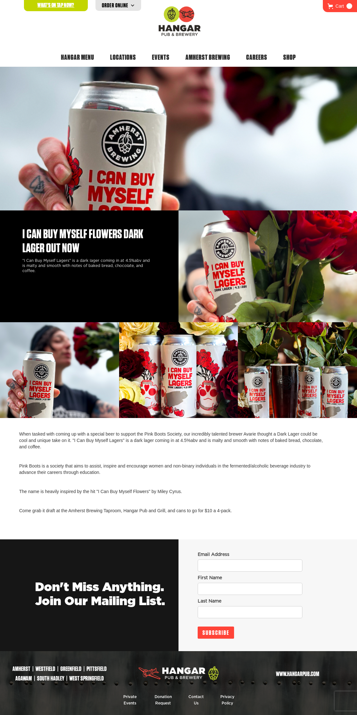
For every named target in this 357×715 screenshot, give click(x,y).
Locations (123, 57)
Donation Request (163, 700)
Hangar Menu (77, 57)
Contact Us (196, 700)
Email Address (213, 554)
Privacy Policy (227, 700)
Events (161, 57)
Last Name (209, 601)
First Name (210, 578)
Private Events (130, 700)
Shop (289, 57)
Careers (256, 57)
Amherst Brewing (208, 57)
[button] (340, 6)
